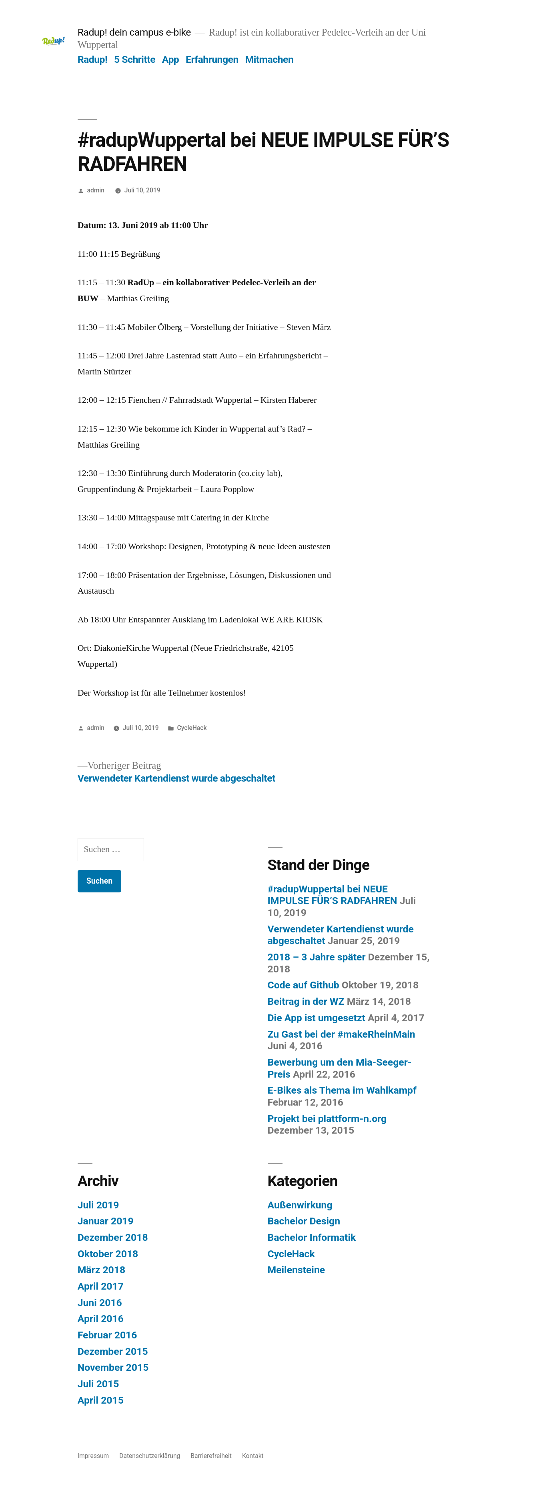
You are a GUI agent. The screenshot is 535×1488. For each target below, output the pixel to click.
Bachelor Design (304, 1221)
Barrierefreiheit (211, 1456)
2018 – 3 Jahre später (317, 957)
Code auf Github (303, 985)
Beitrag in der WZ (306, 1001)
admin (96, 190)
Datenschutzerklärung (149, 1456)
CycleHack (192, 728)
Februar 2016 (107, 1335)
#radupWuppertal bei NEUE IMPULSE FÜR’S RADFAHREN (332, 895)
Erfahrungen (212, 59)
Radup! (93, 59)
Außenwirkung (300, 1205)
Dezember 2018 (113, 1237)
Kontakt (253, 1456)
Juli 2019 (98, 1205)
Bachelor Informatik (312, 1237)
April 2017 (101, 1286)
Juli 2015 (98, 1384)
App (170, 59)
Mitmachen (269, 59)
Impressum (93, 1456)
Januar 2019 (106, 1221)
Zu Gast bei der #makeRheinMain (341, 1034)
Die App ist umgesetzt (316, 1018)
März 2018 (102, 1270)
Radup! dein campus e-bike (134, 32)
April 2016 (101, 1318)
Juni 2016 (100, 1302)
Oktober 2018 (108, 1254)
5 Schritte (134, 59)
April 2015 (101, 1400)
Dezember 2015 (113, 1351)
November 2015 (113, 1367)
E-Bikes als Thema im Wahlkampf (342, 1090)
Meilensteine (296, 1270)
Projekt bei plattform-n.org (327, 1118)
